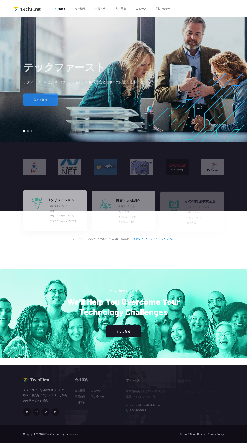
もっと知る (40, 102)
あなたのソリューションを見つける (155, 238)
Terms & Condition (191, 434)
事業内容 (100, 8)
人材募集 (120, 8)
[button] (24, 131)
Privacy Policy (215, 434)
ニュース (141, 8)
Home (61, 8)
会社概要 (79, 8)
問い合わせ (163, 8)
